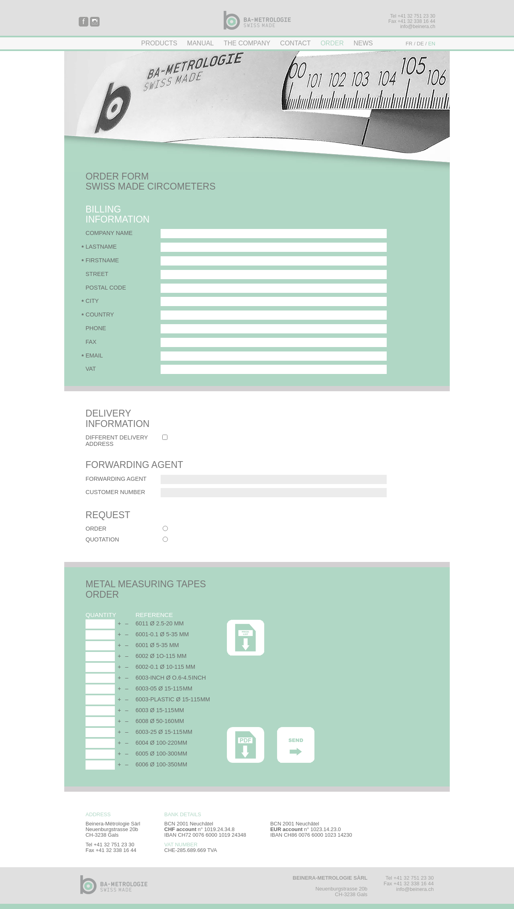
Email (94, 355)
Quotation (102, 539)
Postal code (106, 287)
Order (332, 43)
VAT (91, 369)
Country (100, 314)
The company (247, 43)
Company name (109, 233)
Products (159, 43)
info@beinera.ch (417, 26)
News (363, 43)
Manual (200, 43)
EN (431, 44)
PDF (245, 745)
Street (97, 274)
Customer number (115, 492)
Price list (245, 638)
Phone (96, 328)
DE (420, 44)
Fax (91, 342)
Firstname (102, 260)
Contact (295, 43)
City (92, 301)
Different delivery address (117, 440)
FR (409, 44)
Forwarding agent (116, 479)
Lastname (101, 246)
